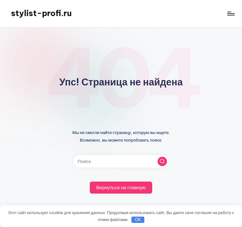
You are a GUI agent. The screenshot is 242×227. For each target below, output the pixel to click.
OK (138, 219)
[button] (162, 161)
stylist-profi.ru (41, 13)
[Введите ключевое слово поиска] (121, 161)
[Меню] (230, 13)
